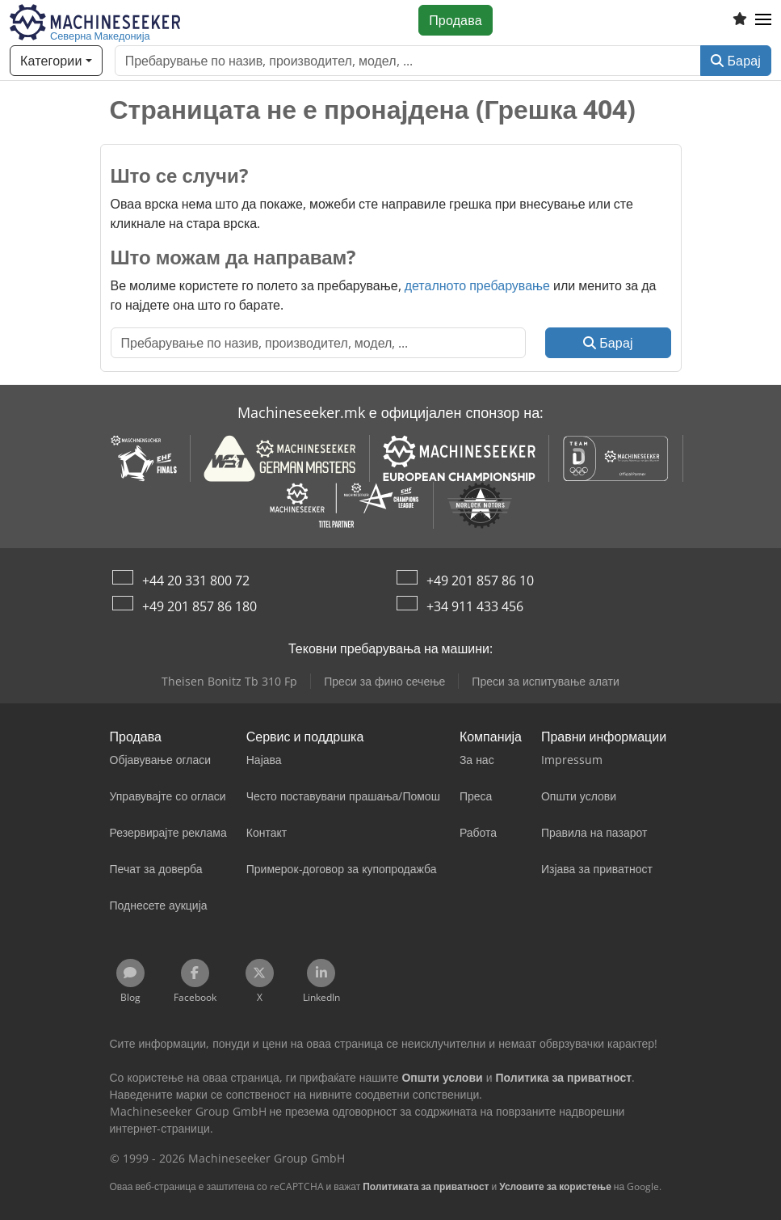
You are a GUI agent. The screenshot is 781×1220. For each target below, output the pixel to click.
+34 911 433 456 (474, 606)
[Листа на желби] (740, 20)
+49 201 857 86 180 (199, 606)
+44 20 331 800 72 (196, 580)
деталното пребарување (477, 285)
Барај (736, 61)
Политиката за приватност (426, 1186)
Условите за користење (555, 1186)
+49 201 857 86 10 (480, 580)
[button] (763, 20)
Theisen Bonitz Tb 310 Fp (229, 681)
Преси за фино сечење (384, 681)
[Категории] (56, 60)
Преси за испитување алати (545, 681)
